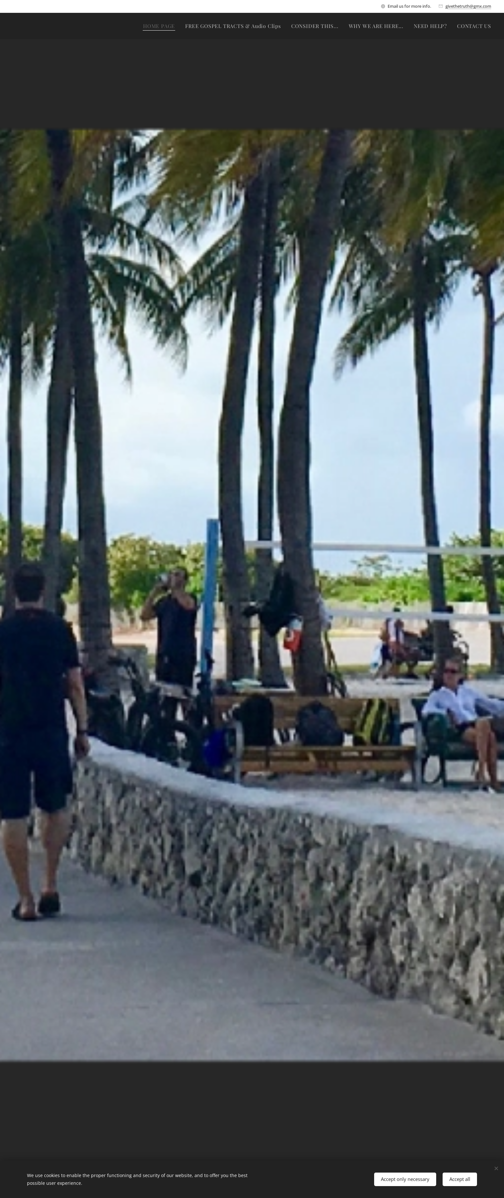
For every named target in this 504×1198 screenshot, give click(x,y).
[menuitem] (160, 26)
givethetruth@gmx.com (468, 6)
